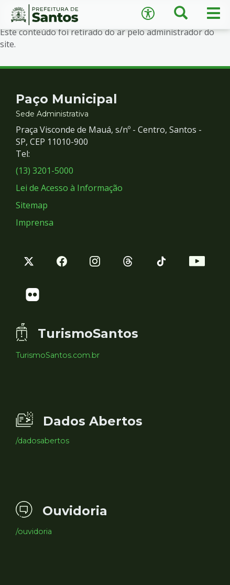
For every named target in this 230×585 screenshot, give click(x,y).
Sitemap (32, 205)
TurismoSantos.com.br (58, 355)
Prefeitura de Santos (57, 14)
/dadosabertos (42, 440)
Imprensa (34, 222)
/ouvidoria (34, 531)
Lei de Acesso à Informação (69, 188)
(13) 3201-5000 (44, 170)
